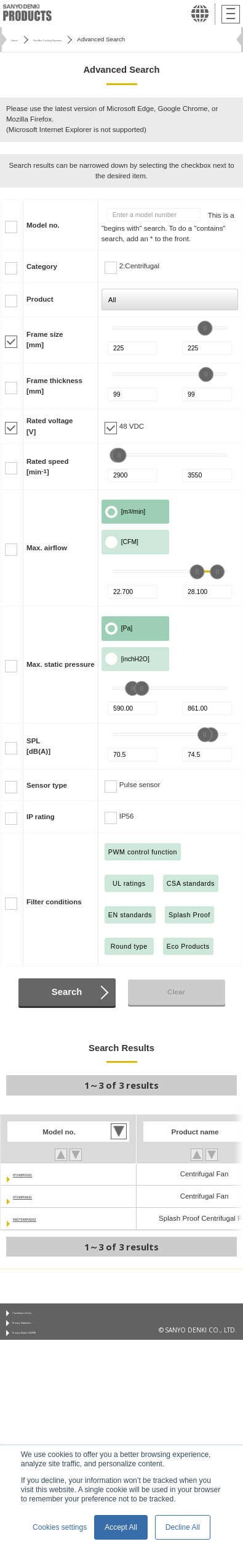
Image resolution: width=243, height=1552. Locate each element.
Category (41, 266)
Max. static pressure (60, 664)
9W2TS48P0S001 (41, 1218)
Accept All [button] (121, 1527)
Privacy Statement (37, 1331)
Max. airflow (46, 547)
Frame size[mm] (44, 340)
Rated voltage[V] (49, 426)
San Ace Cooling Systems (77, 39)
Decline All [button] (182, 1527)
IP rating (40, 816)
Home (19, 39)
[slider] (204, 328)
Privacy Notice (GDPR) (43, 1346)
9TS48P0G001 (36, 1174)
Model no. (43, 225)
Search (67, 992)
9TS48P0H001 (36, 1196)
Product (40, 299)
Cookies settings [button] (60, 1527)
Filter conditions (54, 902)
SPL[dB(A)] (38, 746)
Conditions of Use (37, 1315)
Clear (176, 992)
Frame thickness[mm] (54, 386)
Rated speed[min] (47, 467)
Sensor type (46, 785)
